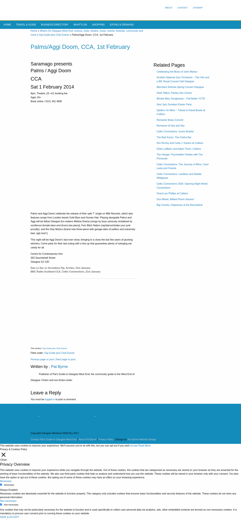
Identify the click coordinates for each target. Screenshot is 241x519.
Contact (182, 7)
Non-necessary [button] (8, 501)
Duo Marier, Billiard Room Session (175, 199)
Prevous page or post (42, 359)
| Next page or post (65, 359)
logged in (50, 399)
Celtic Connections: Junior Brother (175, 131)
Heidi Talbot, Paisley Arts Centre (174, 93)
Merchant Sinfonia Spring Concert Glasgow (180, 87)
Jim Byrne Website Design (141, 439)
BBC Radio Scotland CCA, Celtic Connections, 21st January (66, 271)
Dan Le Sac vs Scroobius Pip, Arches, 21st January (61, 268)
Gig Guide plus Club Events (54, 35)
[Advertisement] (83, 310)
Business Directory (55, 24)
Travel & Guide (26, 24)
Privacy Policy (106, 439)
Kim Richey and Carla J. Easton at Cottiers (180, 143)
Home (7, 24)
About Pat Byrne (88, 439)
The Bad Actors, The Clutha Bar (174, 137)
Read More (144, 445)
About (169, 7)
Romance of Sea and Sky (170, 125)
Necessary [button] (6, 481)
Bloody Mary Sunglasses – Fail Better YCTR (181, 98)
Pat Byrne (59, 366)
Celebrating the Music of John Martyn (177, 71)
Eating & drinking (122, 24)
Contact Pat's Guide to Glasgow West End (54, 439)
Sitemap (198, 7)
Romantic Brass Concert (170, 120)
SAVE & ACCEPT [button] (9, 517)
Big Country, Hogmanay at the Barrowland (180, 205)
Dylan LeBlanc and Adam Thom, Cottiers (179, 149)
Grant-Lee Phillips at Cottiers (172, 193)
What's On (80, 24)
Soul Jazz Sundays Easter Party (174, 104)
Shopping (98, 24)
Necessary (9, 485)
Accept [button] (134, 445)
